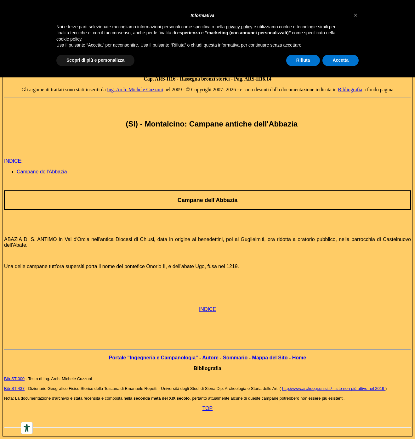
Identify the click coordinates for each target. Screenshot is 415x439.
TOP (207, 408)
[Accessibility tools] (27, 428)
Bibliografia (350, 89)
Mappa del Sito (270, 357)
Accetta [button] (341, 60)
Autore (210, 357)
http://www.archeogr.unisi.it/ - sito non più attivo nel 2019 (333, 388)
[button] (355, 15)
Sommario (235, 357)
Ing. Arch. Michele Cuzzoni (135, 89)
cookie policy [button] (68, 39)
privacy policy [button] (239, 26)
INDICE (207, 309)
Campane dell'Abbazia (42, 171)
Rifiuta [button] (303, 60)
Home (299, 357)
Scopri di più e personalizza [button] (95, 60)
